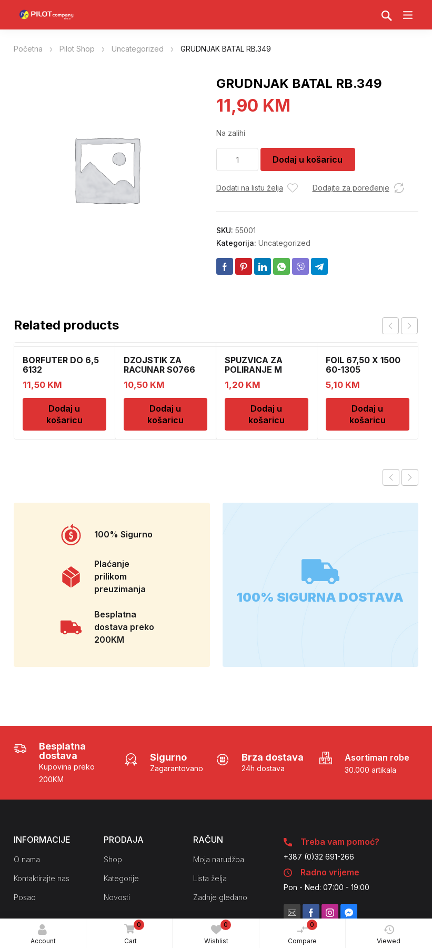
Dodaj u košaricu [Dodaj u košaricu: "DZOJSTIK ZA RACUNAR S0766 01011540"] (165, 414)
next (409, 325)
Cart (132, 933)
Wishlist (217, 932)
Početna (28, 48)
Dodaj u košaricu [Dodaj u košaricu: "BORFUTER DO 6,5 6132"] (64, 414)
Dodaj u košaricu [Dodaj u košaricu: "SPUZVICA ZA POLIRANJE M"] (266, 414)
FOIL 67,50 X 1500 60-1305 (363, 365)
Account (43, 934)
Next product (409, 477)
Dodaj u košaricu (308, 159)
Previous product (391, 477)
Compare (302, 932)
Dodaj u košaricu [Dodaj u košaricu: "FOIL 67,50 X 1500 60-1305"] (367, 414)
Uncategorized (138, 48)
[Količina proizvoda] (237, 159)
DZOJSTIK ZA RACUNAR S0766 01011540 (159, 369)
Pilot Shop (77, 48)
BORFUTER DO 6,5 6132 (61, 365)
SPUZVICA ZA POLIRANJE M (254, 365)
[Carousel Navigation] (400, 325)
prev (390, 325)
